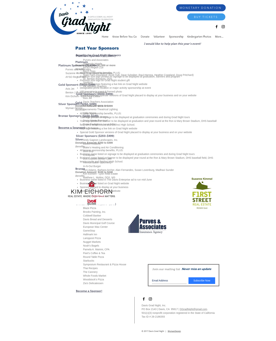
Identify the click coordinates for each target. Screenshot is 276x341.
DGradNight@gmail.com (193, 309)
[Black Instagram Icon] (223, 27)
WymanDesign (174, 331)
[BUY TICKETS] (206, 16)
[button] (176, 36)
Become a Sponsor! (89, 291)
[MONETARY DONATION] (201, 7)
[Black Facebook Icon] (216, 27)
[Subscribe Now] (201, 280)
